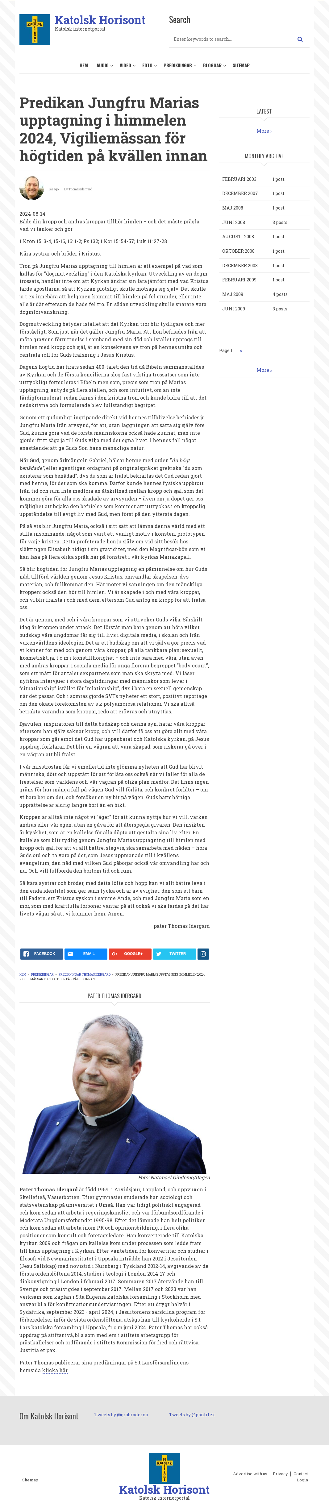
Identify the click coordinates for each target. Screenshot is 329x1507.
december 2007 (240, 193)
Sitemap (241, 65)
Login (302, 1480)
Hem (84, 65)
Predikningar (178, 65)
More (262, 130)
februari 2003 (239, 179)
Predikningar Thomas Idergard (84, 975)
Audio (103, 65)
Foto (147, 65)
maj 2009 (232, 294)
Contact (301, 1474)
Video (125, 65)
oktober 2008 (238, 251)
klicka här (55, 1370)
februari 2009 (239, 280)
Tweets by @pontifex (192, 1415)
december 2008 (240, 265)
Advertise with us (250, 1474)
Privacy (280, 1474)
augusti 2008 (238, 236)
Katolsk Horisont (100, 19)
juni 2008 (233, 222)
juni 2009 (233, 309)
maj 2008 (232, 208)
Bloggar (212, 65)
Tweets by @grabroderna (121, 1415)
